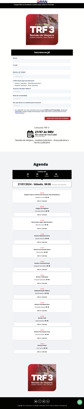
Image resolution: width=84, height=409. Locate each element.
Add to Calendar (42, 201)
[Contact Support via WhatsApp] (79, 402)
